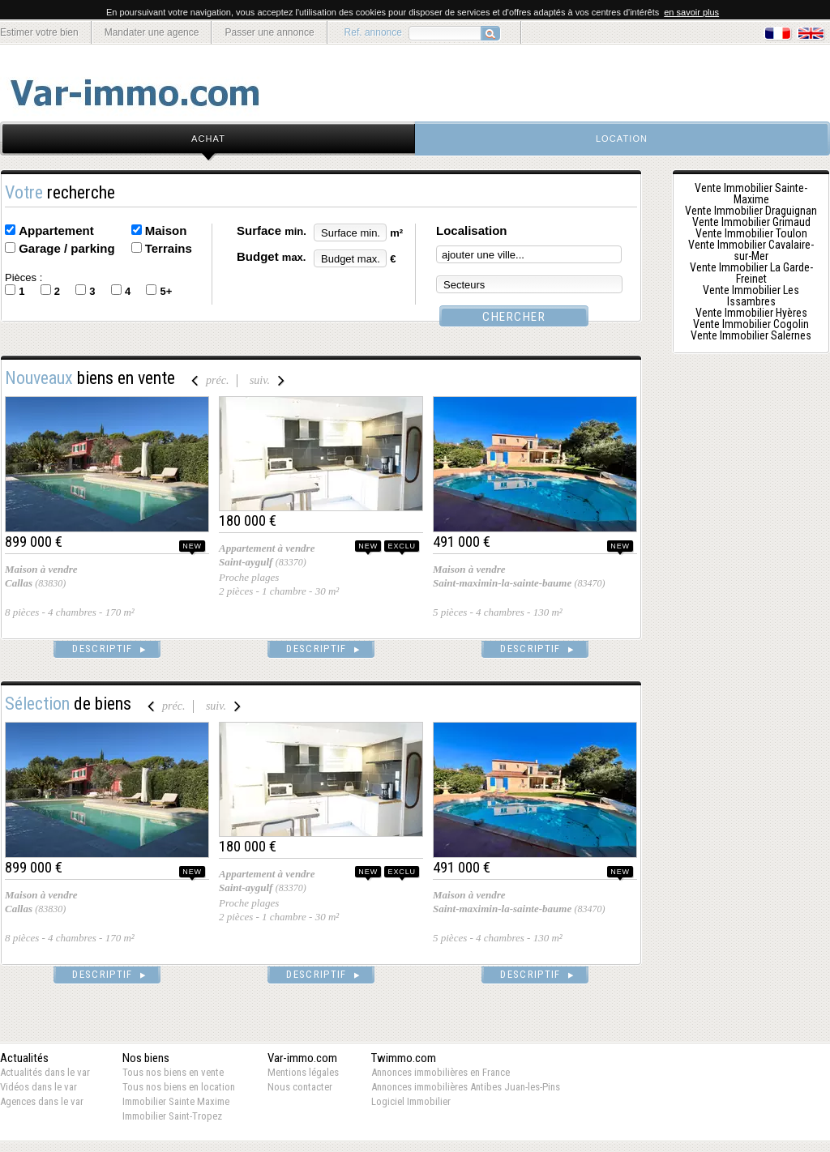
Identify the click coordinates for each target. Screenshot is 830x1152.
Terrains (168, 248)
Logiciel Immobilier (411, 1101)
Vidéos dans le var (38, 1087)
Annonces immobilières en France (440, 1072)
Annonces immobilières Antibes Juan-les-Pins (465, 1087)
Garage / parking (66, 248)
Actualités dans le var (45, 1072)
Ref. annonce (373, 32)
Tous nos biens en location (178, 1087)
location (622, 138)
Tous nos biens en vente (173, 1072)
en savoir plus (691, 12)
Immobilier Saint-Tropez (172, 1116)
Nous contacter (299, 1087)
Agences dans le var (41, 1101)
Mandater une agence (152, 32)
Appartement (56, 230)
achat (208, 138)
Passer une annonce (269, 32)
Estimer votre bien (39, 32)
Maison (166, 230)
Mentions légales (303, 1072)
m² (396, 233)
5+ (166, 291)
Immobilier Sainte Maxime (175, 1101)
